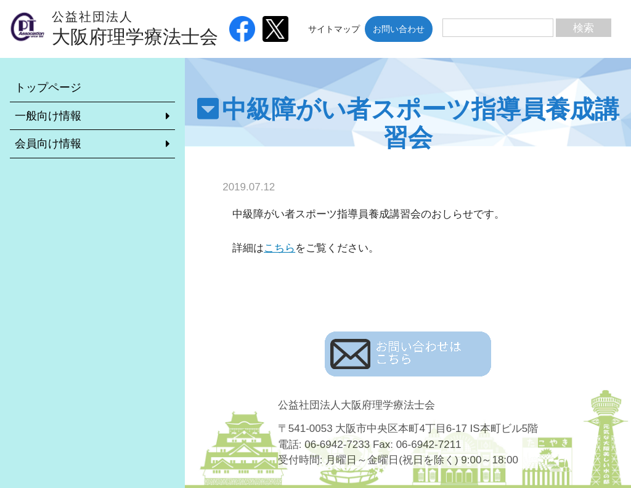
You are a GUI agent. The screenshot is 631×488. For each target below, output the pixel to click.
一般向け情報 (48, 116)
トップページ (48, 87)
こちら (279, 248)
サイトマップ (334, 29)
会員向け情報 (48, 143)
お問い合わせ (399, 29)
